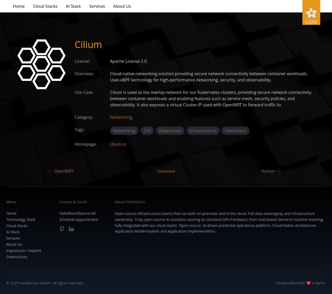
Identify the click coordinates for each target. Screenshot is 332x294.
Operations (235, 131)
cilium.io (118, 144)
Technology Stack (21, 219)
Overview (166, 171)
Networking (121, 117)
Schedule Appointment (78, 219)
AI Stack (73, 6)
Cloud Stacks (45, 6)
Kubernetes (170, 131)
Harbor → (271, 171)
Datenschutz (16, 256)
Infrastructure (203, 131)
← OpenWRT (61, 171)
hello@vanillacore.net (77, 213)
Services (97, 6)
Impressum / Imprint (23, 250)
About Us (122, 6)
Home (19, 6)
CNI (147, 131)
